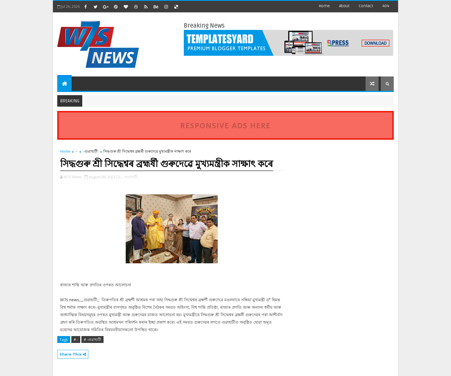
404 (385, 5)
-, (122, 176)
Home (324, 5)
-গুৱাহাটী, (131, 176)
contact (366, 5)
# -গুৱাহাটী (92, 339)
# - (76, 339)
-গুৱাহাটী (90, 151)
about (344, 5)
